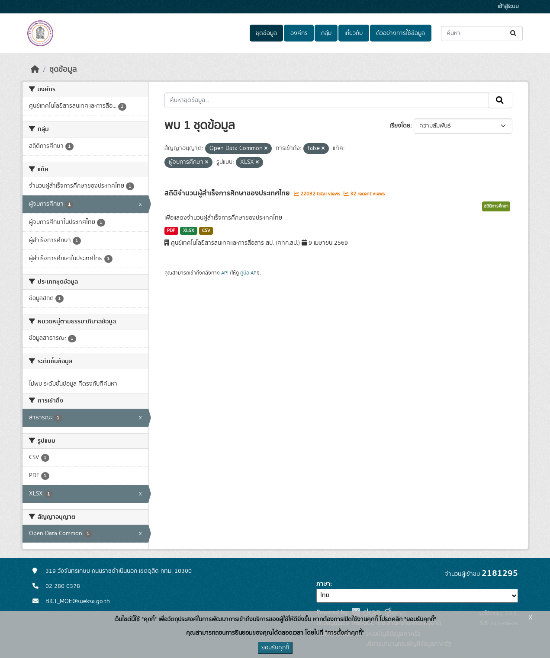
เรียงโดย (400, 125)
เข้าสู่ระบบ (508, 7)
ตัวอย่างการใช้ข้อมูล (400, 33)
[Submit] (514, 33)
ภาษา (323, 584)
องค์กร (299, 33)
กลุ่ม (326, 33)
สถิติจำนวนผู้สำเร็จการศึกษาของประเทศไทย (228, 193)
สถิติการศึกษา (496, 206)
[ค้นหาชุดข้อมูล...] (482, 33)
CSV (206, 230)
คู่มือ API (249, 273)
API (224, 273)
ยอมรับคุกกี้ (275, 647)
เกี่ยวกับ (353, 33)
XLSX (188, 230)
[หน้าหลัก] (35, 69)
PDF (171, 230)
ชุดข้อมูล (266, 33)
